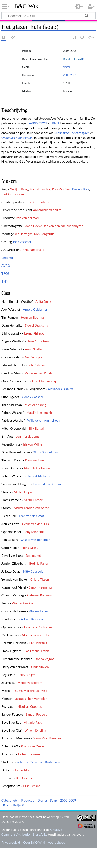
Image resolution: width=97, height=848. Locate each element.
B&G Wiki (27, 6)
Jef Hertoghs (23, 234)
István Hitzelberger (37, 468)
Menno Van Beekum (47, 738)
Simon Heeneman (41, 587)
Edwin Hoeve (32, 226)
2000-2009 (70, 75)
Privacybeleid (10, 842)
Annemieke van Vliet (47, 210)
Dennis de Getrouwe (38, 627)
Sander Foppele (36, 714)
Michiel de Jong (35, 405)
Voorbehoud (56, 842)
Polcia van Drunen (33, 746)
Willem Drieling (35, 730)
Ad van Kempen (32, 619)
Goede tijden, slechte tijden (71, 133)
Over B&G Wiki (34, 842)
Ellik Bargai (36, 428)
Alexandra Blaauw (60, 389)
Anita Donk (43, 301)
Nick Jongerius (44, 234)
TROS (43, 123)
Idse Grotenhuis (38, 202)
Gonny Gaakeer (32, 397)
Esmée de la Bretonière (49, 484)
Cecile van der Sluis (35, 524)
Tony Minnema (34, 532)
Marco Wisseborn (30, 683)
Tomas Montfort (25, 770)
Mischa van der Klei (35, 635)
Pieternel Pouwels (39, 595)
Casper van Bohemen (35, 539)
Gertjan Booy (19, 189)
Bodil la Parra (38, 563)
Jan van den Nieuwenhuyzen (63, 226)
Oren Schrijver (33, 357)
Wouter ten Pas (22, 603)
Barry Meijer (26, 675)
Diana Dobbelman (45, 452)
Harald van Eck (40, 189)
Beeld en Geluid (72, 59)
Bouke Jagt (33, 555)
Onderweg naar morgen (16, 137)
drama (66, 67)
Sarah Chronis (34, 500)
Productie (27, 800)
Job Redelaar (37, 365)
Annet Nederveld (32, 250)
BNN (55, 123)
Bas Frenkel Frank (36, 651)
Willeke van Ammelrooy (43, 420)
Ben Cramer (24, 778)
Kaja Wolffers (61, 189)
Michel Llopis (23, 492)
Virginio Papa (33, 722)
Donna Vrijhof (44, 659)
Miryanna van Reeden (39, 373)
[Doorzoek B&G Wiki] (48, 15)
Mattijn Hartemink (39, 412)
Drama (42, 800)
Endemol (7, 257)
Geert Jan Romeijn (44, 381)
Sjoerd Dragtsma (36, 325)
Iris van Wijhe (32, 444)
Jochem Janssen (29, 754)
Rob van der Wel (27, 218)
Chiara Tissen (39, 579)
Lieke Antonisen (37, 341)
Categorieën (9, 800)
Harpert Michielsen (39, 476)
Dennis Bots (80, 189)
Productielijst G (13, 805)
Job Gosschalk (22, 242)
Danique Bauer (35, 460)
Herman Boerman (33, 317)
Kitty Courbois (33, 571)
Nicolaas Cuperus (30, 706)
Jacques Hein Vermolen (31, 698)
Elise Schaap (31, 786)
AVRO (33, 123)
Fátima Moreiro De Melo (30, 690)
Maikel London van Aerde (31, 508)
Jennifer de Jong (27, 436)
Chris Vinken (40, 667)
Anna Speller (34, 349)
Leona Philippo (34, 333)
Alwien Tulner (38, 611)
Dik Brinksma (38, 643)
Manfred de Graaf (31, 516)
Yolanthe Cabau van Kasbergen (38, 762)
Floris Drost (29, 547)
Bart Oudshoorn (12, 194)
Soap (53, 800)
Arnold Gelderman (35, 309)
